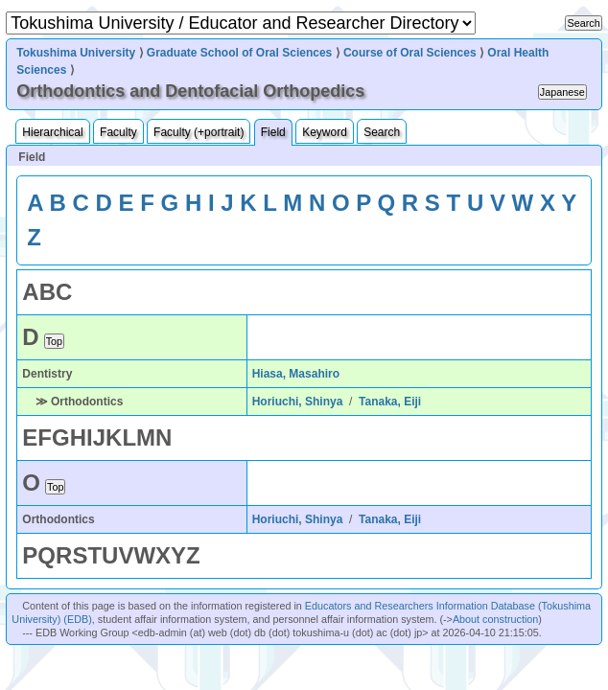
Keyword (324, 132)
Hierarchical (52, 132)
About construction (495, 619)
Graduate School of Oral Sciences (239, 52)
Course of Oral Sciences (410, 52)
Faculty (118, 132)
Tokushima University (75, 52)
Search (381, 132)
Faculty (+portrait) (198, 132)
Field (273, 132)
